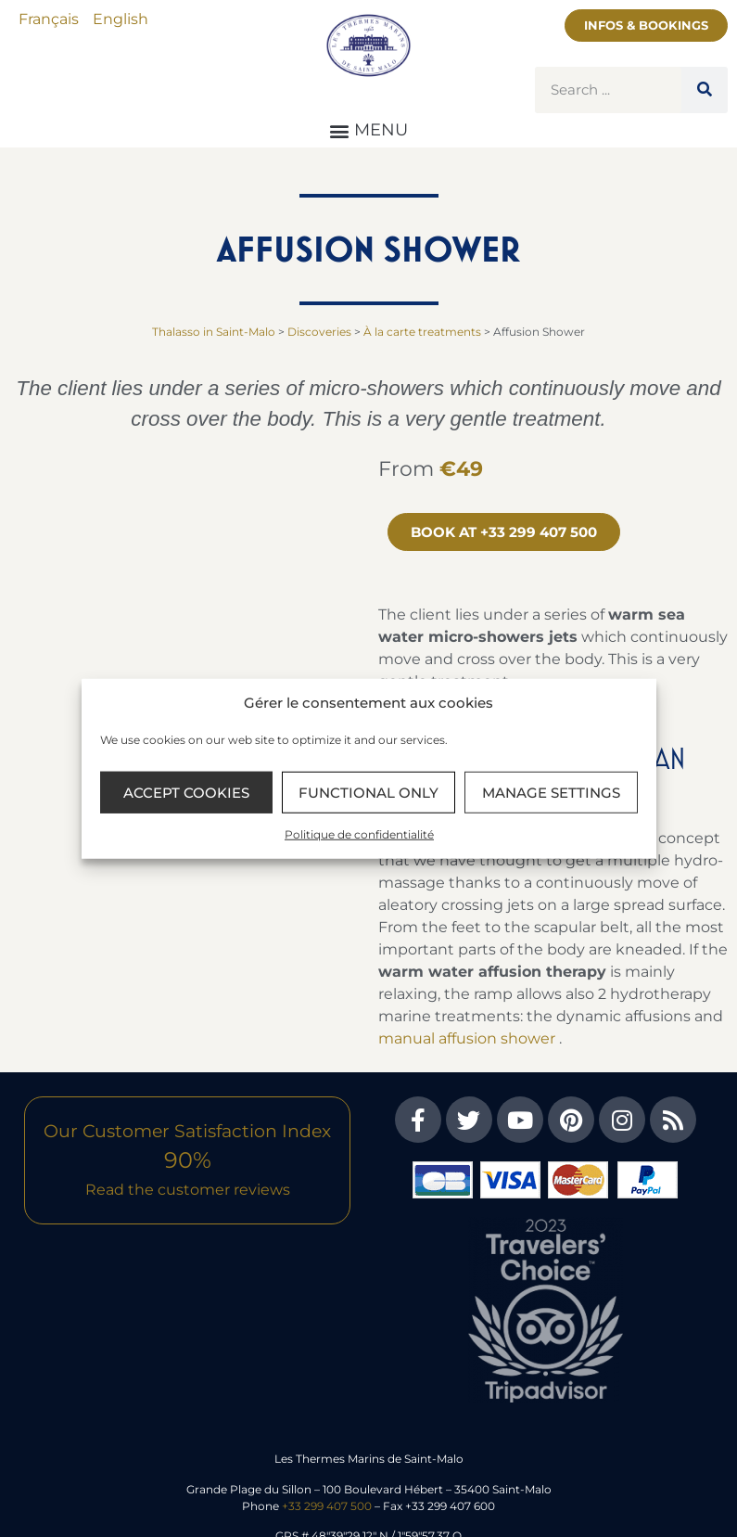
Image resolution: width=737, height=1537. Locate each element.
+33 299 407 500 (327, 1506)
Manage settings (551, 792)
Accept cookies (186, 792)
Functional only (368, 792)
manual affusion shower (466, 1038)
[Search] (704, 90)
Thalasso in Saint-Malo (213, 332)
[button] (368, 130)
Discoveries (319, 332)
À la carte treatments (422, 332)
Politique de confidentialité (359, 834)
